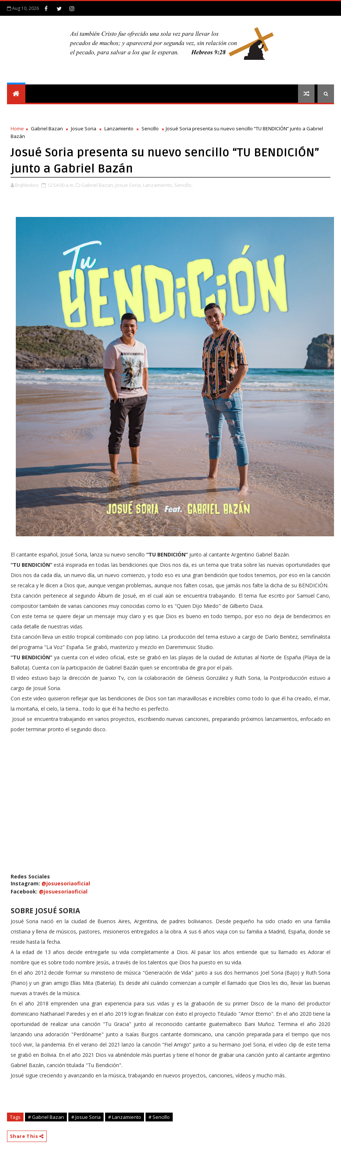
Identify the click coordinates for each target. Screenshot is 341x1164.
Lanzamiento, (158, 185)
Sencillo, (183, 185)
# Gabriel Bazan (46, 1117)
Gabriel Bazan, (97, 185)
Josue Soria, (128, 185)
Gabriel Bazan (47, 128)
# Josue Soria (86, 1117)
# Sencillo (159, 1117)
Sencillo (150, 128)
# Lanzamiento (124, 1117)
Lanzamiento (118, 128)
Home (17, 128)
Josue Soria (83, 128)
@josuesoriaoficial (66, 883)
